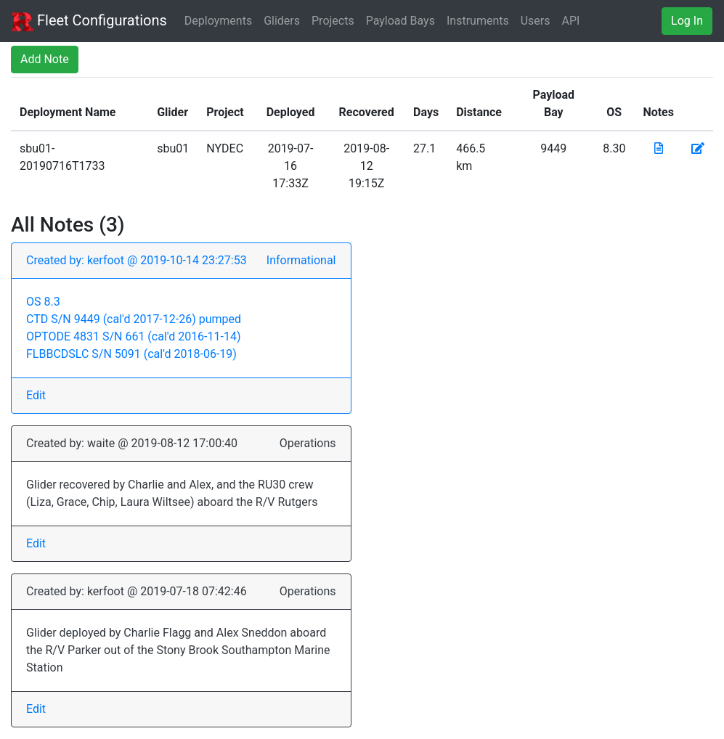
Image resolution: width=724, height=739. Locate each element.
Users (535, 21)
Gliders (282, 21)
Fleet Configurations (89, 22)
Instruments (478, 21)
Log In (687, 21)
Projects (333, 21)
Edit (36, 395)
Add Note (44, 59)
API (571, 21)
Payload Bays (400, 21)
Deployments (218, 21)
